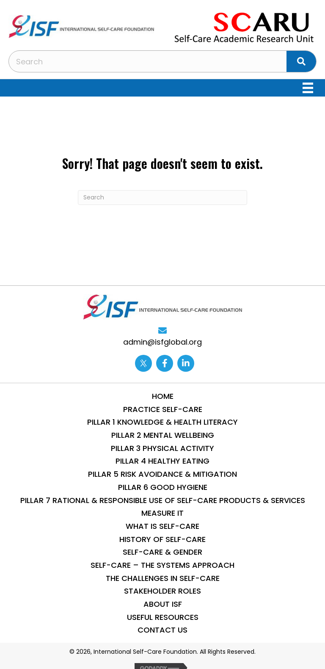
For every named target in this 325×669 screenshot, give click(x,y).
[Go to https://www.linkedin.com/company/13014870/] (185, 363)
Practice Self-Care (162, 409)
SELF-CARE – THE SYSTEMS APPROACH (162, 565)
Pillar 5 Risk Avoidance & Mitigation (162, 474)
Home (163, 396)
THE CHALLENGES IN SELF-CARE (163, 578)
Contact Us (162, 630)
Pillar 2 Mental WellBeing (162, 435)
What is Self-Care (162, 526)
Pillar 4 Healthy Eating (162, 461)
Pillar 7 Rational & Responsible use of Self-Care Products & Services (162, 500)
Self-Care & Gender (162, 552)
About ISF (162, 604)
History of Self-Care (162, 539)
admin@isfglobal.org (162, 342)
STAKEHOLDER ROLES (162, 591)
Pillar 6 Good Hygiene (162, 487)
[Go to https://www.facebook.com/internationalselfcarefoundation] (164, 363)
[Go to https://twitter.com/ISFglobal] (143, 363)
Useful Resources (162, 617)
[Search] (162, 197)
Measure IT (162, 513)
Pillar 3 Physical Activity (162, 448)
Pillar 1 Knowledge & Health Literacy (162, 422)
